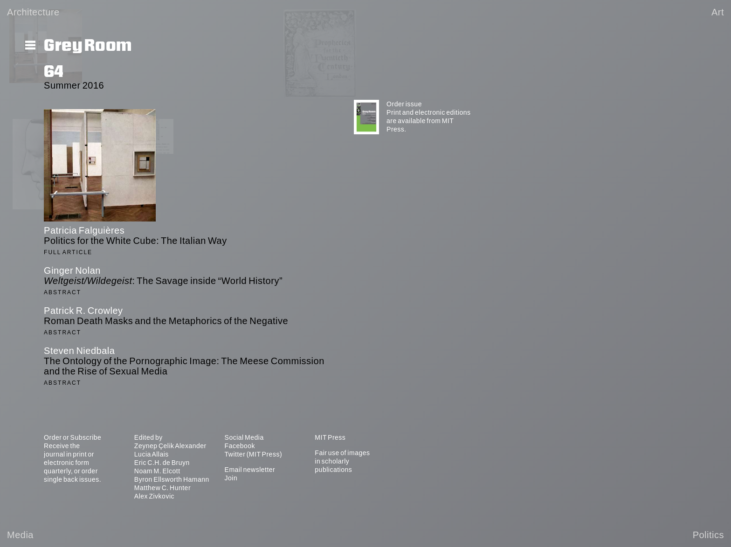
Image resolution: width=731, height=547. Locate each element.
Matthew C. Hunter (162, 488)
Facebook (240, 446)
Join (231, 478)
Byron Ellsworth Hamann (171, 479)
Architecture (33, 12)
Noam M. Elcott (157, 471)
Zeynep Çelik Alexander (170, 446)
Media (20, 535)
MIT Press (330, 437)
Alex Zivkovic (154, 496)
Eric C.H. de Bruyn (162, 462)
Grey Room (88, 45)
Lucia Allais (151, 454)
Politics (708, 535)
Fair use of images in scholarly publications (342, 461)
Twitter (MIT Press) (253, 454)
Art (717, 12)
